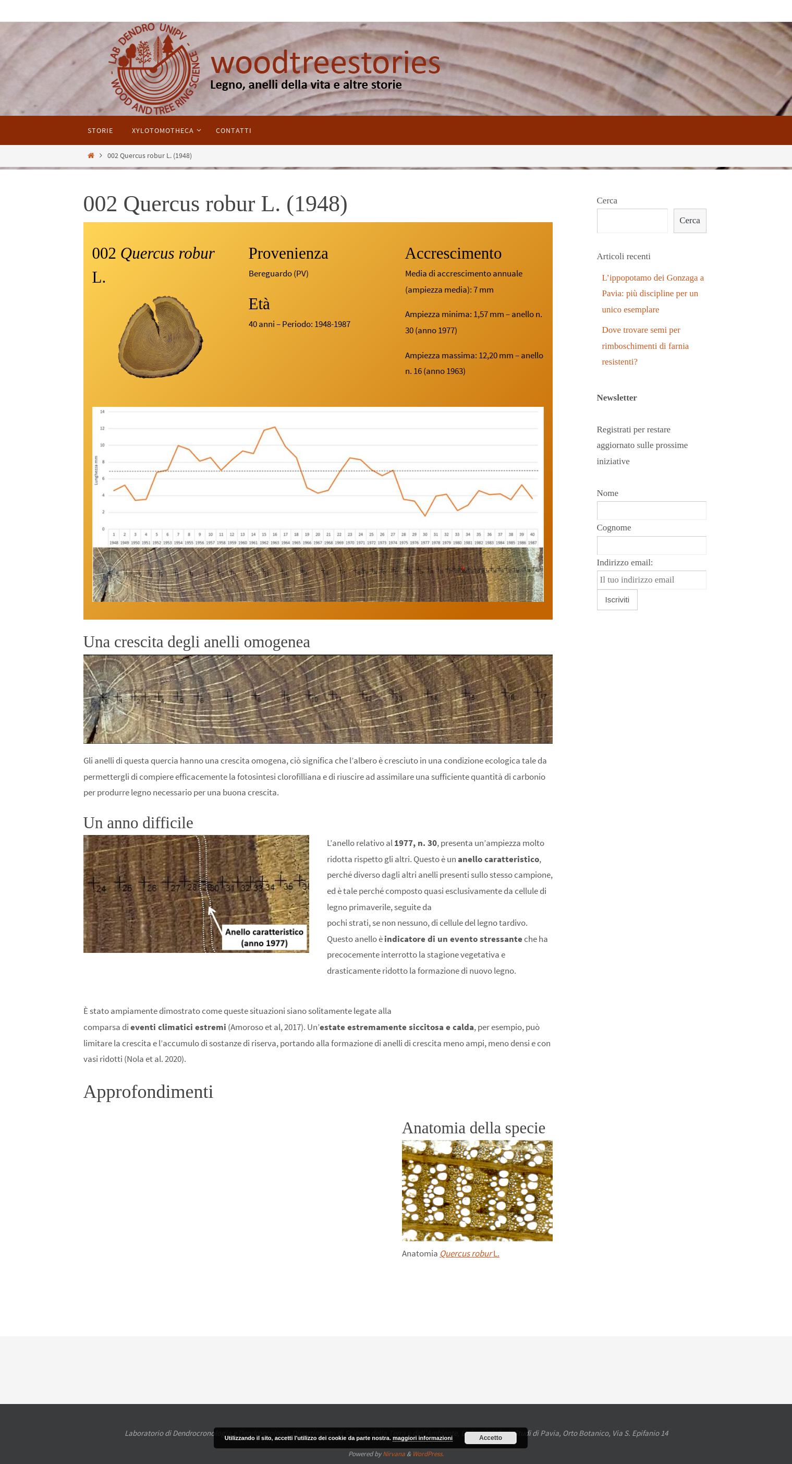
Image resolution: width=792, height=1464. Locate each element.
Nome (608, 493)
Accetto (490, 1438)
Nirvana (394, 1453)
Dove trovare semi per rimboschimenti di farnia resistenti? (646, 346)
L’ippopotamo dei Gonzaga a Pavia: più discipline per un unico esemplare (653, 293)
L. (469, 1253)
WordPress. (428, 1453)
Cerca (607, 200)
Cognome (614, 528)
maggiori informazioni (423, 1438)
